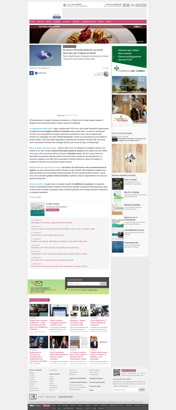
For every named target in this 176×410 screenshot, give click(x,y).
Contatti (40, 397)
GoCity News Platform (65, 397)
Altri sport (72, 374)
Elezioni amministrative (97, 382)
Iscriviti (103, 284)
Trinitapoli (101, 408)
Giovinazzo (104, 405)
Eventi (31, 386)
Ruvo (59, 408)
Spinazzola (79, 408)
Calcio (51, 377)
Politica (31, 379)
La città (31, 375)
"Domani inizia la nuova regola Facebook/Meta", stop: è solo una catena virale (63, 229)
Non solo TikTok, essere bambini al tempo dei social (52, 260)
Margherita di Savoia (117, 405)
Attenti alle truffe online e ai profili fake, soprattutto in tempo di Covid (59, 266)
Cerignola (88, 405)
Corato (95, 405)
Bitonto (73, 405)
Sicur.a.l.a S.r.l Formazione (77, 387)
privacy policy (93, 290)
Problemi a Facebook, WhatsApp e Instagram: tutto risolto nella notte (59, 241)
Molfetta (46, 408)
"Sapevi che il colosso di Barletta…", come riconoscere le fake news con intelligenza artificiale (38, 324)
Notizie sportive (54, 374)
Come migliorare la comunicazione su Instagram (98, 322)
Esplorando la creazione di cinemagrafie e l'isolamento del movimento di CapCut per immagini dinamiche (38, 359)
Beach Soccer (73, 372)
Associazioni (53, 370)
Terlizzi (88, 408)
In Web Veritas (52, 204)
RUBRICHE (67, 22)
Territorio (32, 384)
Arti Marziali (53, 385)
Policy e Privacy (51, 397)
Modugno (137, 405)
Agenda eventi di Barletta (77, 378)
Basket (51, 379)
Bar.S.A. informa (95, 370)
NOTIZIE (41, 22)
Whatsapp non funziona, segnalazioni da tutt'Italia (51, 223)
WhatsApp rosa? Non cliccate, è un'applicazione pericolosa (55, 247)
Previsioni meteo (95, 386)
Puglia (54, 408)
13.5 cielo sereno (76, 5)
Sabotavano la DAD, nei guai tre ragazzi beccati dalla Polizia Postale (59, 254)
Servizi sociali (33, 388)
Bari (59, 405)
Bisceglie (65, 405)
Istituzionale (33, 381)
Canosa (80, 405)
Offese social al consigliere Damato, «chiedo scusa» (58, 322)
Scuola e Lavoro (34, 390)
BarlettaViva (40, 10)
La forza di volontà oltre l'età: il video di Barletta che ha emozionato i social (78, 355)
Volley (51, 381)
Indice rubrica (52, 210)
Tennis (51, 383)
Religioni (32, 373)
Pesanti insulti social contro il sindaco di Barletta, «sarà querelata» (98, 355)
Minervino (129, 405)
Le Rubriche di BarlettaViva (78, 382)
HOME (33, 22)
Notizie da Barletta (35, 370)
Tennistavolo (53, 388)
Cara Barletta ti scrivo (76, 385)
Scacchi (51, 390)
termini (83, 290)
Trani (94, 408)
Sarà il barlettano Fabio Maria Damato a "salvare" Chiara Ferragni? (59, 355)
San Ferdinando (68, 408)
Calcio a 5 (72, 370)
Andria (53, 405)
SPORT (48, 22)
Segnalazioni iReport (96, 378)
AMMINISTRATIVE (89, 22)
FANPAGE (57, 17)
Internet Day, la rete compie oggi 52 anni (47, 235)
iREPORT (76, 22)
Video (91, 390)
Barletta (46, 405)
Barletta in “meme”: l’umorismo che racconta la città (78, 322)
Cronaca (32, 377)
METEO (101, 22)
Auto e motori (94, 372)
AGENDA (57, 22)
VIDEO (108, 22)
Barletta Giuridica (74, 389)
